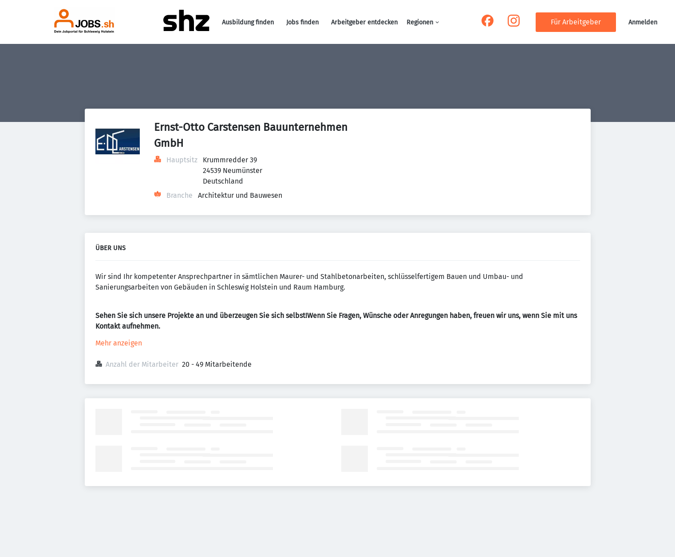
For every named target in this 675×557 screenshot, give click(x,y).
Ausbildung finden (248, 22)
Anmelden (642, 22)
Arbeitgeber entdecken (364, 22)
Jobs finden (302, 22)
